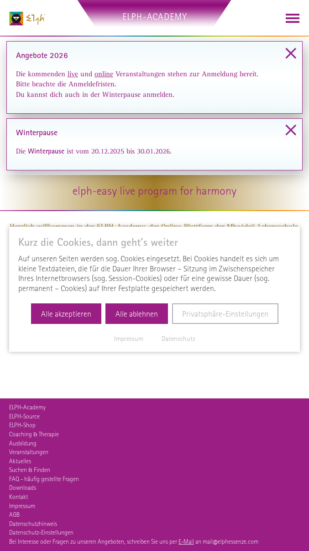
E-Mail (186, 541)
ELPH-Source (24, 416)
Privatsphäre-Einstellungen (225, 313)
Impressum (22, 505)
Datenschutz (178, 338)
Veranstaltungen (28, 452)
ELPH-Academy (27, 407)
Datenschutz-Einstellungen (41, 532)
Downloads (22, 487)
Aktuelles (20, 461)
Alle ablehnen (136, 313)
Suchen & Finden (29, 469)
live (73, 74)
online (103, 74)
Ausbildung (23, 443)
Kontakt (18, 496)
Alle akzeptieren (66, 313)
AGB (14, 514)
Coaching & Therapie (34, 434)
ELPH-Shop (22, 425)
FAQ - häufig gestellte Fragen (44, 478)
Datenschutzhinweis (33, 523)
